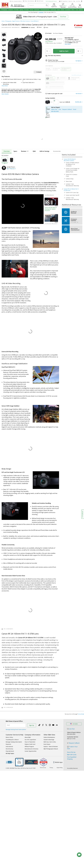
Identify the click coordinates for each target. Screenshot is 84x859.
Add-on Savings (44, 147)
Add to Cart (63, 51)
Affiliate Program (29, 634)
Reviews (25, 147)
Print (46, 27)
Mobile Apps (58, 650)
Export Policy (60, 664)
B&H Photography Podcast (51, 636)
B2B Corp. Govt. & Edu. (50, 630)
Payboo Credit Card (30, 632)
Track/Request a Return (12, 627)
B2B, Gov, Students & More (16, 1)
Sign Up (31, 613)
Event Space (47, 632)
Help (74, 1)
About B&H (28, 625)
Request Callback (73, 625)
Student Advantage (49, 627)
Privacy (51, 664)
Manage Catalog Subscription (14, 630)
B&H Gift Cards (71, 637)
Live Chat (78, 1)
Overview (7, 147)
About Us (70, 1)
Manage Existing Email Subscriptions (16, 617)
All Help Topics (10, 641)
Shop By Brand (10, 639)
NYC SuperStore (63, 1)
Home (3, 21)
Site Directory (9, 636)
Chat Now (63, 17)
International (9, 634)
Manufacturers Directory (31, 636)
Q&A (34, 147)
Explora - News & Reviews (51, 634)
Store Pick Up (71, 635)
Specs (15, 147)
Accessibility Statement (72, 666)
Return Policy (9, 625)
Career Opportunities (30, 639)
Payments (8, 632)
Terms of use (44, 664)
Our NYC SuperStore (30, 627)
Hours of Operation (30, 630)
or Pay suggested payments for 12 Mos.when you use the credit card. (73, 41)
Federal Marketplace (49, 625)
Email (8, 613)
